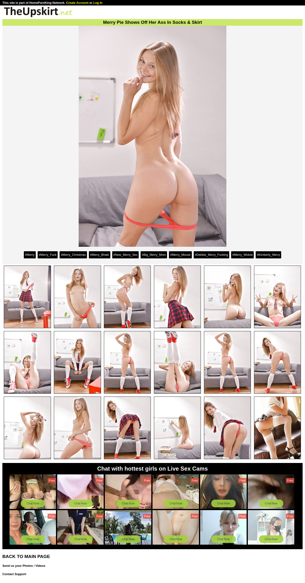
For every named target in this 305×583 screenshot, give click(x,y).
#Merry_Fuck (48, 254)
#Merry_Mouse (180, 254)
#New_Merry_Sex (125, 254)
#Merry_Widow (242, 254)
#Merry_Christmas (73, 254)
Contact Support (14, 574)
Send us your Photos (17, 566)
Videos (41, 566)
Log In (97, 3)
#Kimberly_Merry (268, 254)
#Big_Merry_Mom (154, 254)
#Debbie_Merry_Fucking (211, 254)
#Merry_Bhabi (99, 254)
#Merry (30, 254)
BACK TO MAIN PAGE (26, 556)
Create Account (77, 3)
